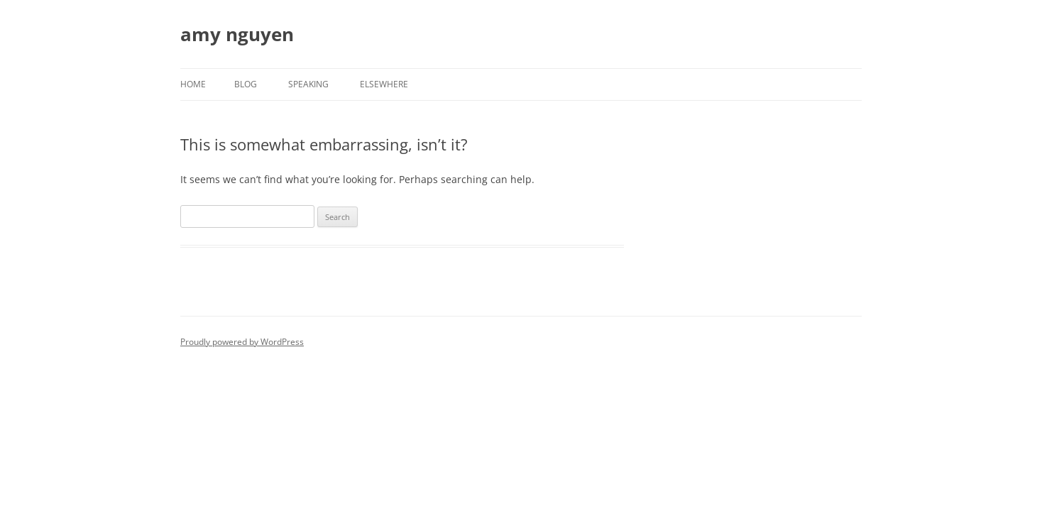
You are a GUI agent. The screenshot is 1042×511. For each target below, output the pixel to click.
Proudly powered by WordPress (242, 342)
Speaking (308, 84)
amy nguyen (237, 34)
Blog (245, 84)
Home (193, 84)
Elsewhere (384, 84)
